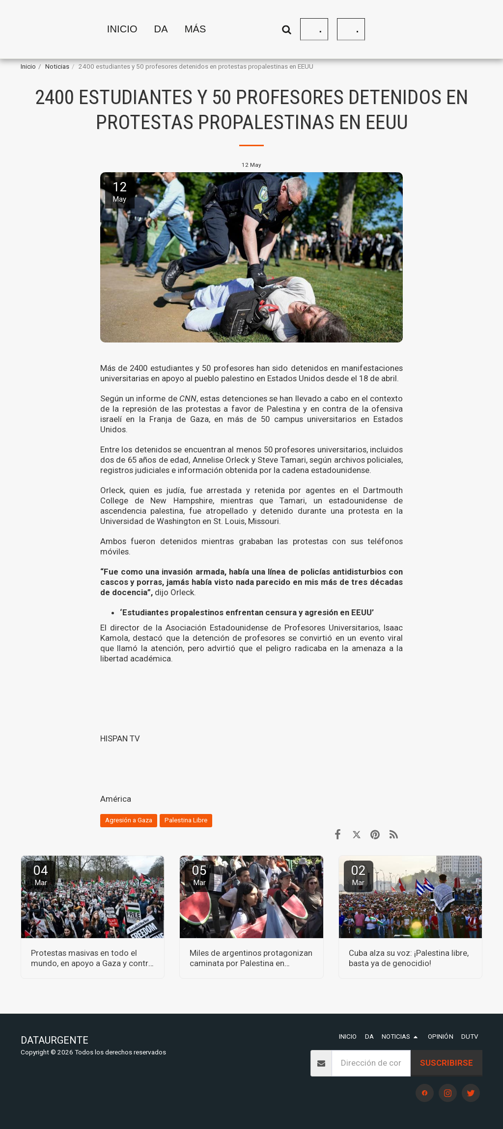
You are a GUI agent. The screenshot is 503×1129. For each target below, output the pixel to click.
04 (41, 875)
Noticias (57, 66)
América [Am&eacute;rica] (115, 799)
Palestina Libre (186, 820)
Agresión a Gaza (128, 820)
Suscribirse (446, 1063)
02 (358, 875)
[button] (364, 29)
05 (199, 875)
